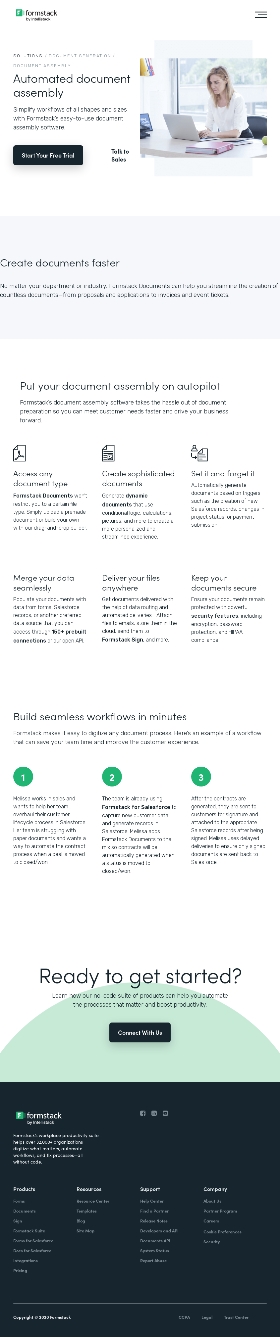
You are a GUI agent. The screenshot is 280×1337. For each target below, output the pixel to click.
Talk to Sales (120, 155)
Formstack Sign (122, 640)
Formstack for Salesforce (136, 807)
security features (214, 616)
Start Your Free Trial (48, 155)
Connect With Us (140, 1032)
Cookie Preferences (222, 1231)
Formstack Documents (43, 496)
